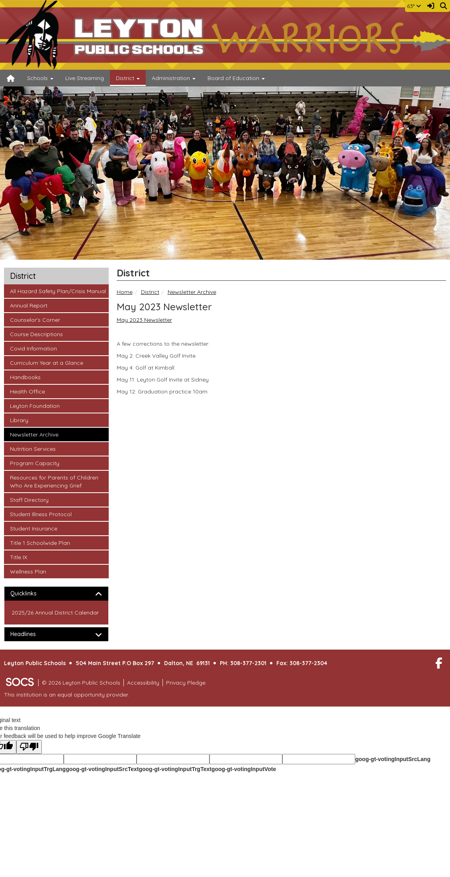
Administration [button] (174, 78)
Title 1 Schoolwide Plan (40, 542)
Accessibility (143, 682)
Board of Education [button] (236, 78)
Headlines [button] (30, 634)
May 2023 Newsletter (144, 319)
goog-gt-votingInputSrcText (102, 769)
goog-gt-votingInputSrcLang (392, 759)
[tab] (56, 594)
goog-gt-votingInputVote (243, 769)
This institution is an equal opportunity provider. (66, 694)
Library (20, 420)
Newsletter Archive (192, 292)
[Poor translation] (29, 747)
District (150, 292)
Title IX (20, 557)
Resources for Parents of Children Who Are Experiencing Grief (54, 481)
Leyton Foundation (35, 405)
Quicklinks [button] (30, 594)
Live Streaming (84, 78)
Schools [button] (40, 78)
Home (125, 292)
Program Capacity (34, 463)
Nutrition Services (33, 448)
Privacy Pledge (185, 682)
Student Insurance (33, 528)
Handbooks (25, 377)
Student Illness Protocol (41, 514)
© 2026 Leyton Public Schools (81, 682)
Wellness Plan (28, 571)
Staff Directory (29, 499)
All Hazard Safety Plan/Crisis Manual (58, 291)
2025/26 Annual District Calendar (55, 612)
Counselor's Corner (35, 319)
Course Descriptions (36, 334)
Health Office (27, 391)
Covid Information (33, 348)
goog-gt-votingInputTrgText (175, 769)
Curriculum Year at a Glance (46, 362)
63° (414, 6)
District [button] (128, 78)
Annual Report (28, 305)
